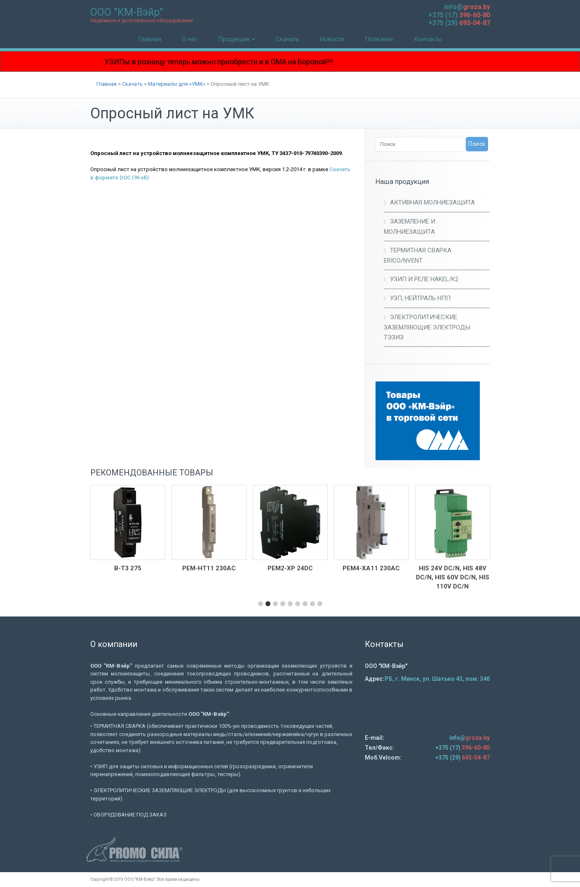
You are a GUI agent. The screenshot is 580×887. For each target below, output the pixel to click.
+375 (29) (459, 23)
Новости (332, 39)
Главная (150, 39)
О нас (189, 39)
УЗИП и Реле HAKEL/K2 (424, 279)
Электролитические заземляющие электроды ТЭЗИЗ (427, 327)
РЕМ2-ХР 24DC (290, 568)
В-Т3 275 (127, 568)
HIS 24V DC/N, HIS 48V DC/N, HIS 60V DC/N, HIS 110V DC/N (452, 577)
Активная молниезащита (432, 202)
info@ (467, 7)
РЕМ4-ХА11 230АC (371, 568)
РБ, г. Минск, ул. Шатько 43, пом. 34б (437, 678)
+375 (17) (459, 15)
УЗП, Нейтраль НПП (420, 298)
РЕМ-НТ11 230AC (209, 568)
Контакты (428, 39)
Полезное (379, 39)
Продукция (236, 39)
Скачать (287, 39)
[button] (260, 603)
